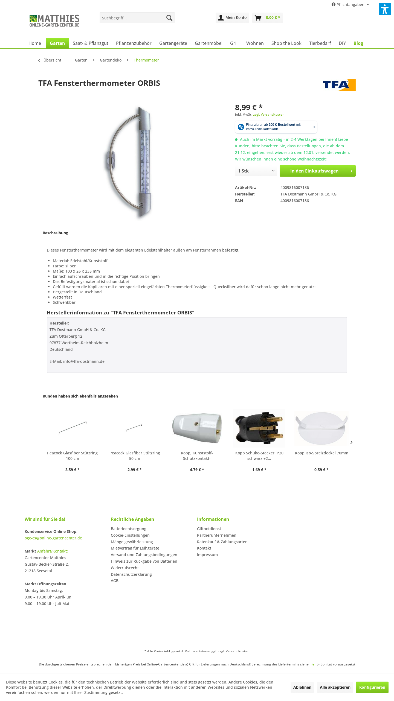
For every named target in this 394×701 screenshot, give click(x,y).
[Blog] (358, 43)
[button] (385, 9)
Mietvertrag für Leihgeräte (135, 548)
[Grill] (234, 43)
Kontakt (204, 548)
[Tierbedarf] (320, 43)
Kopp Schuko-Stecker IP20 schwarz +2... (259, 455)
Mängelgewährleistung (132, 541)
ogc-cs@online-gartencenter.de (53, 538)
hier (312, 664)
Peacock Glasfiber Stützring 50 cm (134, 455)
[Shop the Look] (286, 43)
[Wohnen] (255, 43)
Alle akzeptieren (335, 687)
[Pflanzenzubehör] (133, 43)
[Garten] (57, 43)
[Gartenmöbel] (208, 43)
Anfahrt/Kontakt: (52, 551)
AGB (114, 580)
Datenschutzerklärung (131, 574)
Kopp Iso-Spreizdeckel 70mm (321, 452)
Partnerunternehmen (216, 535)
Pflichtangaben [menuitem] (349, 4)
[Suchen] (169, 17)
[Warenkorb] (267, 17)
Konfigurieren (372, 687)
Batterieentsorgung (128, 528)
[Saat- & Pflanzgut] (90, 43)
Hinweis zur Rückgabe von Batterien (144, 561)
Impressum (207, 554)
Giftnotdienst (209, 528)
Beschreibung (55, 232)
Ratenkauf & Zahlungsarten (222, 541)
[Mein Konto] (232, 17)
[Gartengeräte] (173, 43)
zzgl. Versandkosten (269, 114)
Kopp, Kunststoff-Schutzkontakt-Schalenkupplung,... (197, 455)
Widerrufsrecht (125, 567)
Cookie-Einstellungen (130, 535)
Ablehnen (302, 687)
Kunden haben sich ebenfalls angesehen (80, 396)
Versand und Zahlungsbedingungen (144, 554)
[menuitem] (137, 17)
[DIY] (342, 43)
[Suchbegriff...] (137, 17)
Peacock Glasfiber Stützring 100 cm (72, 455)
